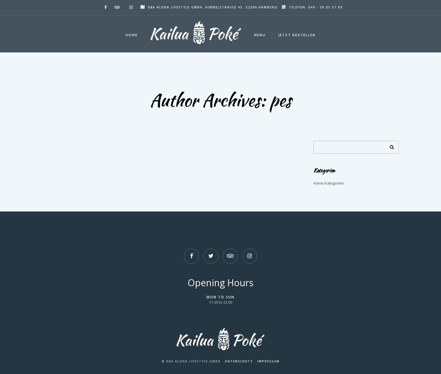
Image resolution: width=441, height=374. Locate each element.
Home (132, 35)
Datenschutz (239, 361)
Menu (260, 35)
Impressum (268, 361)
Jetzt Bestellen (296, 35)
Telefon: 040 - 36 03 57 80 (312, 7)
